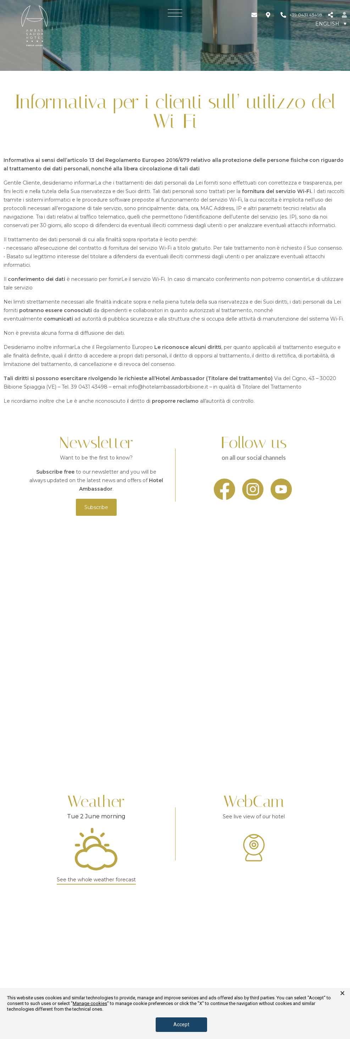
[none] (331, 23)
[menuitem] (331, 23)
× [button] (342, 993)
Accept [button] (181, 1024)
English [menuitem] (327, 24)
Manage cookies (90, 1003)
